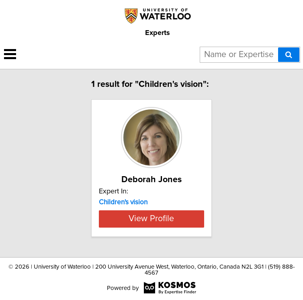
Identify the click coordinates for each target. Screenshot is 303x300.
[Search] (288, 54)
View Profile (151, 218)
